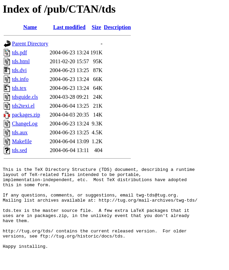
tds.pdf (19, 52)
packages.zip (26, 115)
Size (96, 27)
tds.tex (19, 88)
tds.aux (20, 132)
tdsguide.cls (25, 97)
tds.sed (19, 150)
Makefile (22, 141)
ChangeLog (25, 123)
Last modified (69, 27)
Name (30, 27)
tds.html (21, 61)
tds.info (20, 79)
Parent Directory (30, 43)
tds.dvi (19, 70)
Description (117, 27)
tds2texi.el (23, 106)
